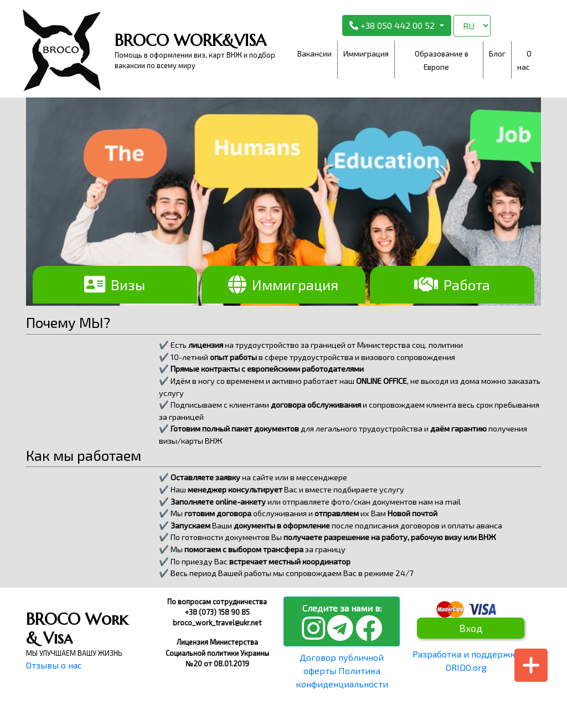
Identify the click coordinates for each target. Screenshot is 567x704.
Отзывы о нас (54, 665)
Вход (470, 628)
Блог (497, 53)
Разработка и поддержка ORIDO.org (466, 660)
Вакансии (314, 53)
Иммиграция (366, 53)
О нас (524, 60)
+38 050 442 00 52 (393, 25)
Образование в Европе (441, 60)
